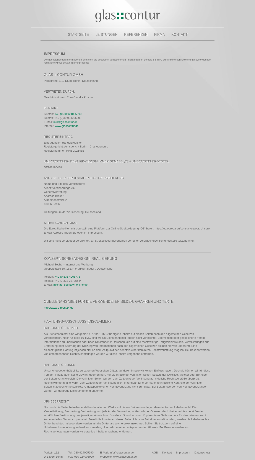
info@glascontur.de (66, 122)
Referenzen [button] (136, 34)
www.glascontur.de (66, 126)
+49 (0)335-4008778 (67, 276)
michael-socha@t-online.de (71, 284)
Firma (159, 34)
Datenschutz (202, 452)
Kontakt (179, 34)
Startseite (78, 34)
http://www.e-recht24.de (59, 307)
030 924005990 (83, 452)
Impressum (183, 452)
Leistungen (107, 34)
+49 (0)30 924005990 (68, 114)
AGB (155, 452)
